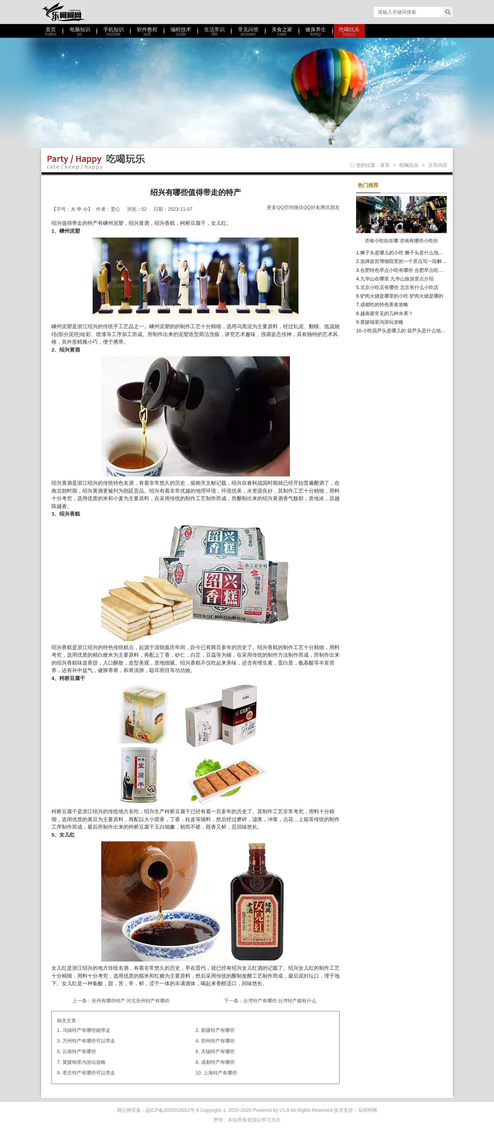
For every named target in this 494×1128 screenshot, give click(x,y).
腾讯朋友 (330, 207)
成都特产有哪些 (218, 1062)
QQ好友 (311, 207)
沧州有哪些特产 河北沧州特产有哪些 (131, 1000)
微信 (298, 207)
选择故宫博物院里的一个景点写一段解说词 (405, 261)
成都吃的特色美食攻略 (384, 304)
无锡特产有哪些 (218, 1051)
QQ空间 (285, 207)
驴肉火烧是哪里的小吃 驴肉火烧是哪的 (401, 296)
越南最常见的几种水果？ (386, 313)
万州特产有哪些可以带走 (88, 1041)
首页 (385, 165)
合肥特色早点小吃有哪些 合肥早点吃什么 (404, 270)
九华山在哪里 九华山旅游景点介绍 (397, 278)
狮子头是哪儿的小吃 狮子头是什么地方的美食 (409, 252)
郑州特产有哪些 (218, 1041)
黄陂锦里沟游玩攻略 (84, 1062)
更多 (272, 207)
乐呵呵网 (63, 12)
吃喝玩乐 (409, 165)
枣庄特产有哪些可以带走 (88, 1072)
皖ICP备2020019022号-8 (172, 1110)
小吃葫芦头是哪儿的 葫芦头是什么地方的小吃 (411, 330)
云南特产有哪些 (79, 1051)
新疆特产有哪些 (218, 1030)
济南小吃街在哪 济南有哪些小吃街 (401, 240)
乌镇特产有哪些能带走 (86, 1030)
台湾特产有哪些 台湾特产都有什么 (280, 1000)
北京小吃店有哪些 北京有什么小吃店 (399, 287)
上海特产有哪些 (220, 1072)
